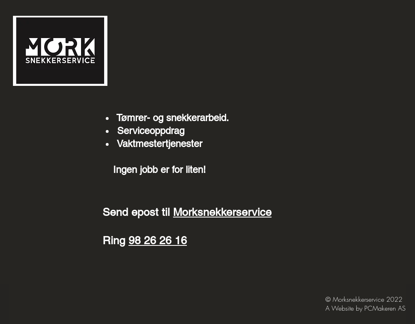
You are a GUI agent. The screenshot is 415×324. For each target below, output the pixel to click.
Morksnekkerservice (222, 212)
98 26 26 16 (157, 240)
